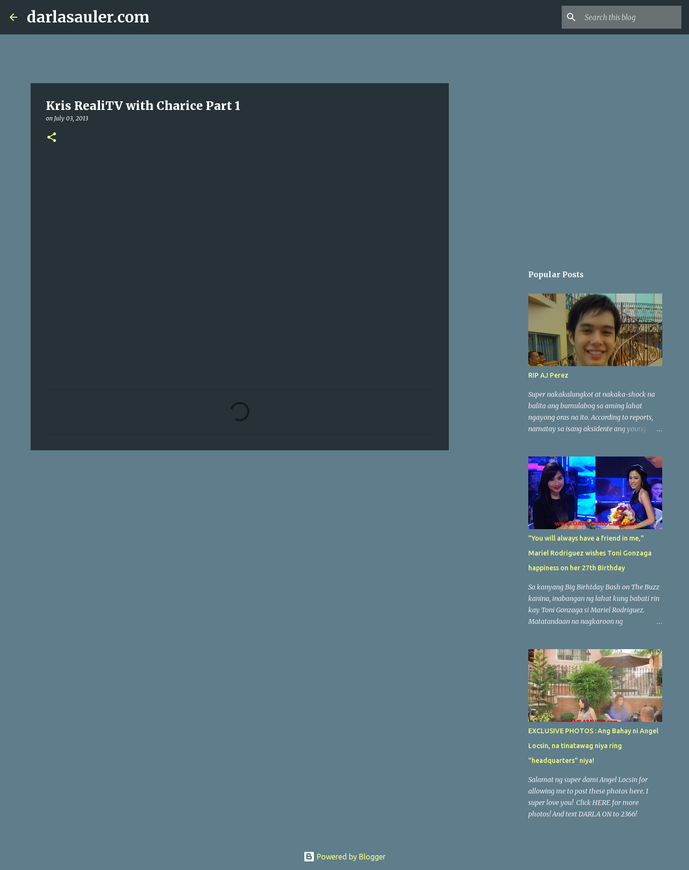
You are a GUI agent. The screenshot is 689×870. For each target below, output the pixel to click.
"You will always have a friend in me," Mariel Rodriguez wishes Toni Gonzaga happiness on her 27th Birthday (590, 553)
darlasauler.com (88, 17)
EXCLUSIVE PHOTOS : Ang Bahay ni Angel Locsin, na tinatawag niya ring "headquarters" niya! (593, 745)
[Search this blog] (631, 17)
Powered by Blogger (344, 856)
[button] (51, 137)
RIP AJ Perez (548, 375)
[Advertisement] (240, 531)
